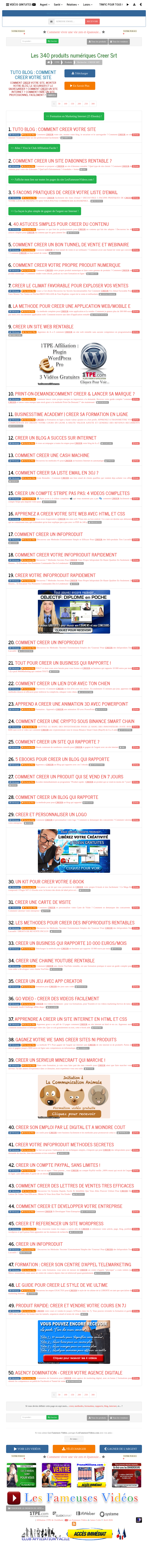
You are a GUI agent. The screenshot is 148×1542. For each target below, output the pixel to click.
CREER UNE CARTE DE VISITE (43, 902)
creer (71, 1406)
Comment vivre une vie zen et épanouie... (74, 32)
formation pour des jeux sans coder (55, 986)
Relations (73, 4)
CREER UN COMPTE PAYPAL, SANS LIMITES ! (58, 1165)
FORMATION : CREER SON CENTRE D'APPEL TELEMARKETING (73, 1264)
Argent (45, 4)
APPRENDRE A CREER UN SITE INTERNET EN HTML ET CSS (71, 1019)
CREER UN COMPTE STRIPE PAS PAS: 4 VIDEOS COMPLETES (72, 493)
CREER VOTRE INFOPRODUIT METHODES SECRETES (64, 1144)
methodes (79, 1406)
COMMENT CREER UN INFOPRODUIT (48, 534)
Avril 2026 (108, 1520)
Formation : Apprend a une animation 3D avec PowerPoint (65, 709)
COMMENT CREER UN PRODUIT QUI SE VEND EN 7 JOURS (69, 776)
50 (59, 104)
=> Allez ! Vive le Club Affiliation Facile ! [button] (34, 147)
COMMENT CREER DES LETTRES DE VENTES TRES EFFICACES (75, 1185)
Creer (103, 55)
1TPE (56, 62)
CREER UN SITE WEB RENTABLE (43, 326)
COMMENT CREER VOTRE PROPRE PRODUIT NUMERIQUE (67, 265)
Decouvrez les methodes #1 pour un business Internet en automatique (70, 461)
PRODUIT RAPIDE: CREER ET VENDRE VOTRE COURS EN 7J (71, 1305)
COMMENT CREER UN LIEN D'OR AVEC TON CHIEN (62, 683)
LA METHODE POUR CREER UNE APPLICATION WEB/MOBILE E (72, 306)
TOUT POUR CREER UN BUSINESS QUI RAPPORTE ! (63, 662)
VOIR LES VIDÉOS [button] (27, 1448)
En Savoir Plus (79, 85)
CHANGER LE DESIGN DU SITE (26, 1508)
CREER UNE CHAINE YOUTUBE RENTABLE (55, 960)
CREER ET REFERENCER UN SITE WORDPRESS (59, 1223)
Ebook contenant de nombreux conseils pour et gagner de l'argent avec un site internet (77, 747)
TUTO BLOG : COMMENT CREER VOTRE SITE (33, 74)
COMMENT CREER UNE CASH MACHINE (52, 455)
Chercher (52, 41)
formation (89, 1406)
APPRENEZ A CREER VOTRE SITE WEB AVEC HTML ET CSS (70, 513)
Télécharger (80, 73)
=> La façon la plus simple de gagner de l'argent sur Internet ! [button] (45, 211)
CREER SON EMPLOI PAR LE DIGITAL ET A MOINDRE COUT (70, 1127)
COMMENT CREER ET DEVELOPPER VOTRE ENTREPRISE (69, 1206)
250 (86, 104)
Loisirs (87, 4)
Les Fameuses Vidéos (76, 1520)
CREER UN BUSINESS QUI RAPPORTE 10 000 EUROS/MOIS (71, 943)
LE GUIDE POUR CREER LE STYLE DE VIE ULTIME (62, 1285)
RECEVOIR (92, 21)
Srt (113, 55)
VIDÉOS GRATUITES (21, 4)
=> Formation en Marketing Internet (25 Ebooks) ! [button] (74, 116)
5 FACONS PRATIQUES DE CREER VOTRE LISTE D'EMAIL (65, 192)
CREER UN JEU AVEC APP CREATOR (48, 981)
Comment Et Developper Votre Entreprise (58, 1211)
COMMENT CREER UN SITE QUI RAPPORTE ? (57, 741)
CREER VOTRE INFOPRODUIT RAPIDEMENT (55, 575)
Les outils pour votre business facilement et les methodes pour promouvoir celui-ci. (76, 1132)
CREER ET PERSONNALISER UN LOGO (51, 814)
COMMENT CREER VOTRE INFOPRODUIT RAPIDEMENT (66, 554)
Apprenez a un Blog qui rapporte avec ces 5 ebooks (61, 764)
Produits (68, 62)
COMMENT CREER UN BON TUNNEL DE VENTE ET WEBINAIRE (71, 244)
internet (113, 1406)
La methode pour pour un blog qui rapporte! (59, 802)
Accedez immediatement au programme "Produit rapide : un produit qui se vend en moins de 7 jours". (83, 782)
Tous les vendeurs (119, 41)
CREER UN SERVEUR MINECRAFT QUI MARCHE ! (60, 1060)
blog (106, 1406)
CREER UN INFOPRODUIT (39, 1244)
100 (65, 104)
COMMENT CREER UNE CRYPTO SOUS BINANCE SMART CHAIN (75, 721)
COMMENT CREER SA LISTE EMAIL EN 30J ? (56, 472)
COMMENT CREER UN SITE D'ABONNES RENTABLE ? (62, 160)
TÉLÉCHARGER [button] (74, 1448)
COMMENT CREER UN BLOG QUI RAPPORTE (56, 797)
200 (79, 104)
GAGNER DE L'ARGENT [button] (120, 1448)
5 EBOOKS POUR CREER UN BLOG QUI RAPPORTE (62, 759)
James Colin (95, 1520)
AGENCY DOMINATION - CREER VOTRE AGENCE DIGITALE (68, 1372)
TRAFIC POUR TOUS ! (110, 4)
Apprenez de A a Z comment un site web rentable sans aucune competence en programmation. (84, 332)
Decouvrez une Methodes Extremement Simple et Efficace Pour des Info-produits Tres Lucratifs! (84, 539)
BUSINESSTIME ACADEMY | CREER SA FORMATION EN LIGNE (71, 414)
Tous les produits (97, 41)
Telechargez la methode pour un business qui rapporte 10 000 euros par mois (73, 948)
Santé (58, 4)
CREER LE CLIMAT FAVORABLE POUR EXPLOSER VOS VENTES (70, 285)
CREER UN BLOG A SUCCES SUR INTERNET (56, 437)
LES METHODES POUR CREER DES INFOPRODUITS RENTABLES (75, 922)
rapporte (99, 1406)
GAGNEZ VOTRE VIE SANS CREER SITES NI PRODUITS (65, 1039)
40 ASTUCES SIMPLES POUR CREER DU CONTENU (61, 224)
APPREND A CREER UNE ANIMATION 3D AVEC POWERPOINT (71, 703)
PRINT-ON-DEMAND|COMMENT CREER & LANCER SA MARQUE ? (75, 393)
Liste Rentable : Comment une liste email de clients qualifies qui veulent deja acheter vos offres (84, 478)
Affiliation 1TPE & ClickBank (49, 1520)
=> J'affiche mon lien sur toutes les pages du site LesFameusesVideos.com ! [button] (52, 179)
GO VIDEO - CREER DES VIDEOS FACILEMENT (57, 998)
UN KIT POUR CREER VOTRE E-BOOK (49, 881)
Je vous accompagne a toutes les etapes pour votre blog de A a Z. (68, 443)
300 (93, 104)
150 (72, 104)
